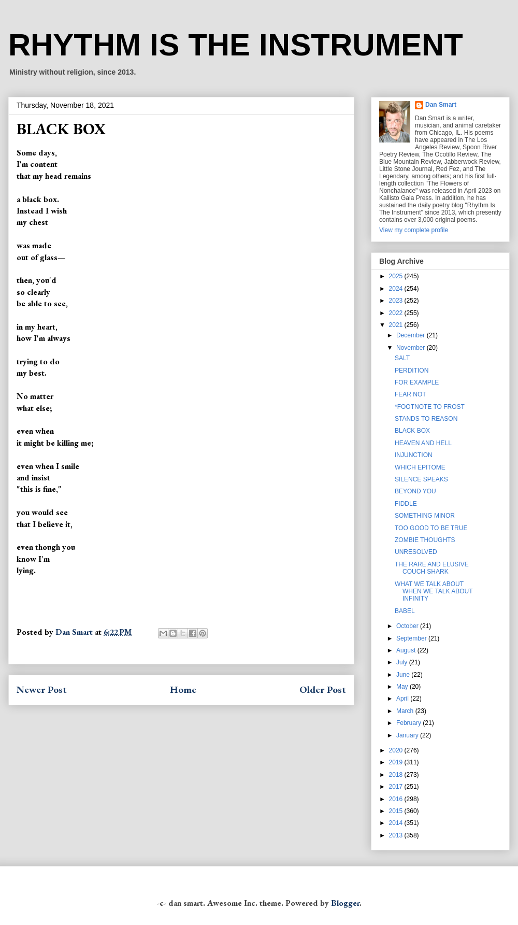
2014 (397, 823)
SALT (402, 358)
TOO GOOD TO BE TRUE (431, 528)
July (402, 662)
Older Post (322, 689)
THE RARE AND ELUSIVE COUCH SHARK (432, 568)
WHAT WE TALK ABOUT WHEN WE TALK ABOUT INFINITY (433, 591)
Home (183, 689)
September (412, 638)
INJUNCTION (414, 455)
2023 (397, 300)
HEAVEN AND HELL (423, 443)
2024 (397, 288)
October (408, 626)
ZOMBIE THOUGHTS (425, 540)
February (409, 723)
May (403, 686)
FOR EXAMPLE (417, 382)
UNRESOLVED (416, 552)
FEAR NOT (410, 394)
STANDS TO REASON (426, 418)
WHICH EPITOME (420, 467)
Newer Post (42, 689)
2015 (397, 811)
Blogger (345, 903)
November (411, 347)
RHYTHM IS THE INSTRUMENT (235, 44)
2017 (397, 786)
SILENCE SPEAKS (421, 479)
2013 (397, 835)
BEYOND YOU (415, 491)
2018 (397, 774)
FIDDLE (406, 503)
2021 (397, 325)
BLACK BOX (412, 430)
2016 (397, 799)
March (405, 711)
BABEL (405, 611)
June (403, 674)
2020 (397, 750)
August (407, 650)
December (411, 335)
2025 (397, 276)
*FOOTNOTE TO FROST (430, 406)
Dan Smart (440, 104)
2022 (397, 313)
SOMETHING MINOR (425, 515)
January (408, 735)
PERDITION (411, 370)
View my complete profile (413, 230)
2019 (397, 762)
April (403, 698)
